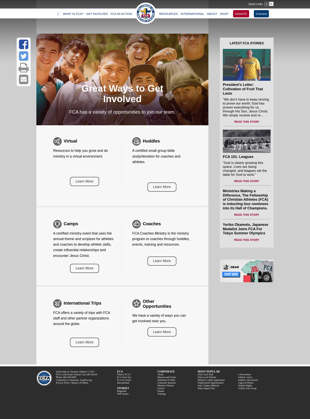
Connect (261, 13)
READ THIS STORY (246, 121)
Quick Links (256, 4)
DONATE (241, 13)
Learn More (85, 181)
